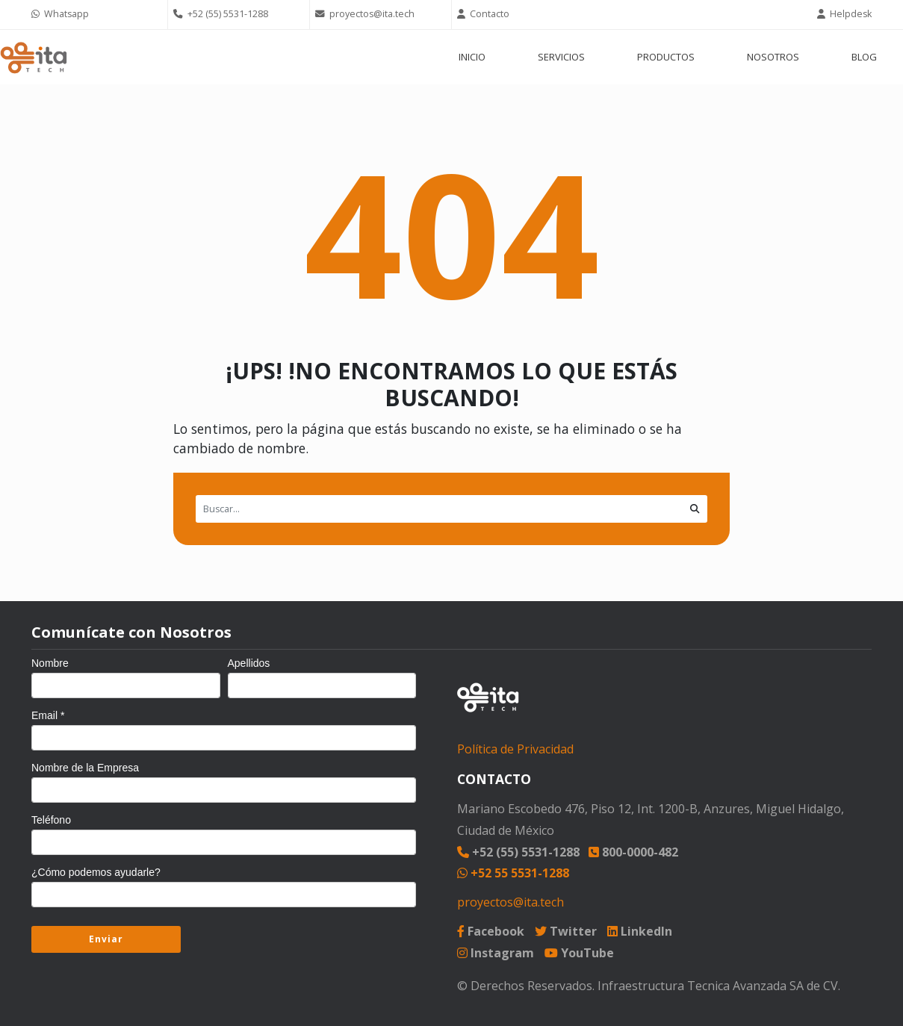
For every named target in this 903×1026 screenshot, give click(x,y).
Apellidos (249, 663)
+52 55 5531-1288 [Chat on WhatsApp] (513, 873)
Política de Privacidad (515, 749)
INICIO (472, 56)
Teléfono (51, 820)
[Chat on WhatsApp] (96, 14)
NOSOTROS (773, 56)
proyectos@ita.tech (510, 902)
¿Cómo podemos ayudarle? (96, 872)
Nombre (50, 663)
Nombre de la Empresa (85, 768)
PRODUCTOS (666, 56)
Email (47, 715)
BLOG (864, 56)
